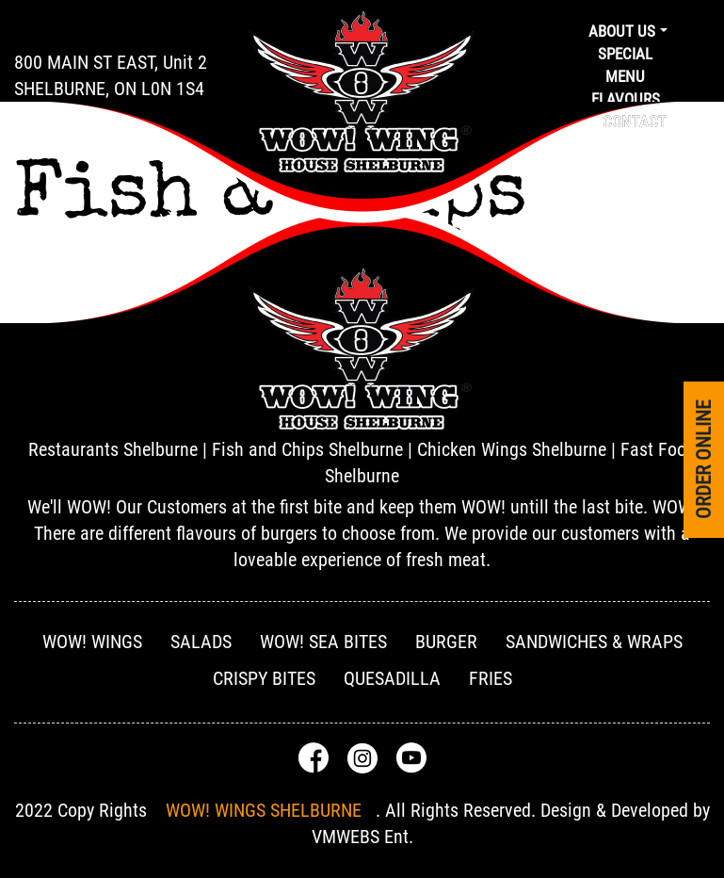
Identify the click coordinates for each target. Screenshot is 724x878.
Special (625, 53)
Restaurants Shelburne (113, 449)
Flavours (625, 98)
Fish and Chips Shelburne (307, 449)
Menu (625, 76)
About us (621, 31)
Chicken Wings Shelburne (511, 449)
